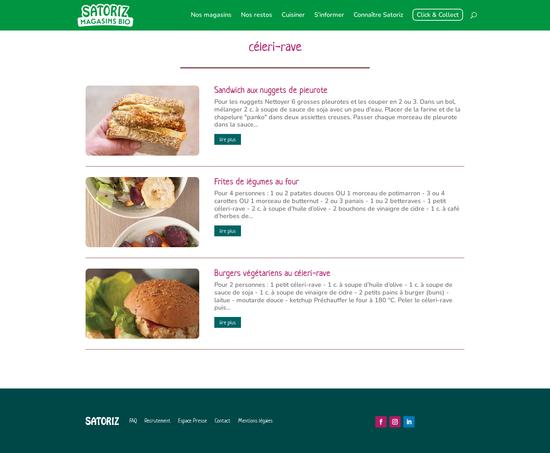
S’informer (329, 15)
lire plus (228, 139)
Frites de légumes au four (256, 181)
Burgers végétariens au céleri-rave (272, 273)
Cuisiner (293, 15)
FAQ (133, 420)
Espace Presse (192, 420)
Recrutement (157, 420)
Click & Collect (438, 15)
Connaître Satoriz (378, 15)
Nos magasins (211, 15)
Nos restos (256, 15)
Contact (222, 420)
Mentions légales (255, 420)
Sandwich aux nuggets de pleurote (271, 90)
